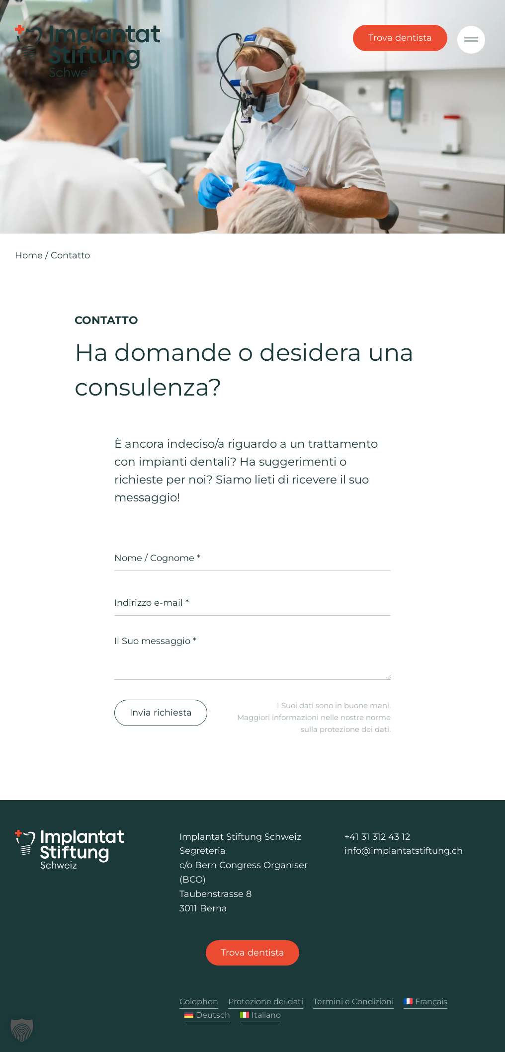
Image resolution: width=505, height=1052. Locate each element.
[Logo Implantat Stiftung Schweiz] (69, 834)
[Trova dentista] (252, 953)
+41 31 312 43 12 (377, 836)
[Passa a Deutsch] (207, 1015)
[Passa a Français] (425, 1002)
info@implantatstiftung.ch (403, 850)
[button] (22, 1030)
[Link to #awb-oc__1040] (471, 40)
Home (29, 255)
